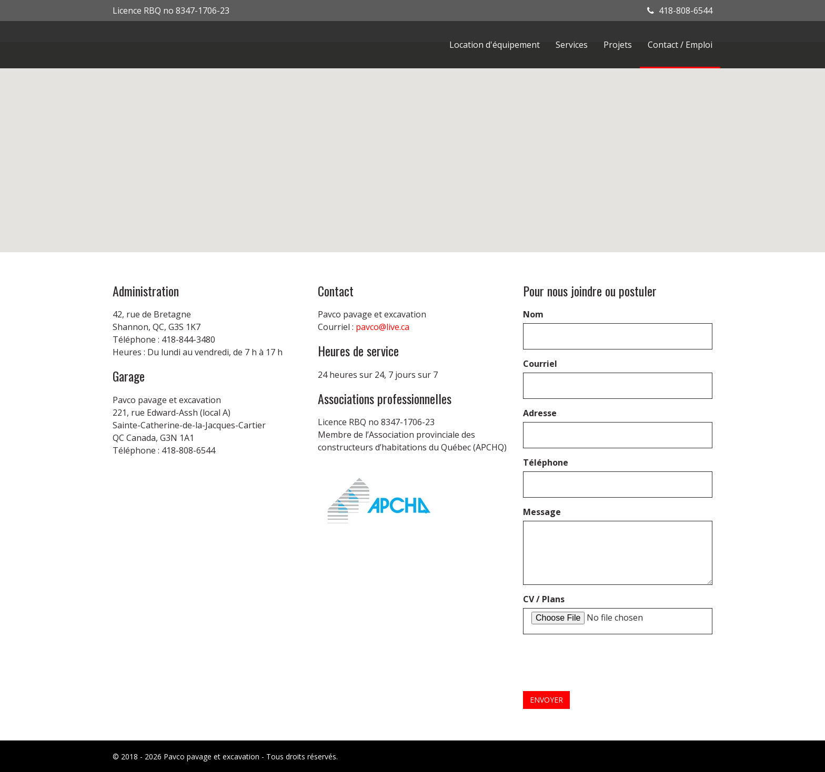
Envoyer (546, 700)
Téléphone (545, 462)
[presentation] (603, 662)
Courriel (540, 363)
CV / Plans (544, 599)
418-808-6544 (679, 10)
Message (542, 512)
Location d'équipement (494, 44)
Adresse (540, 413)
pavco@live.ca (382, 327)
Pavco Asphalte (178, 45)
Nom (533, 314)
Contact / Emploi (680, 44)
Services (572, 44)
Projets (617, 44)
